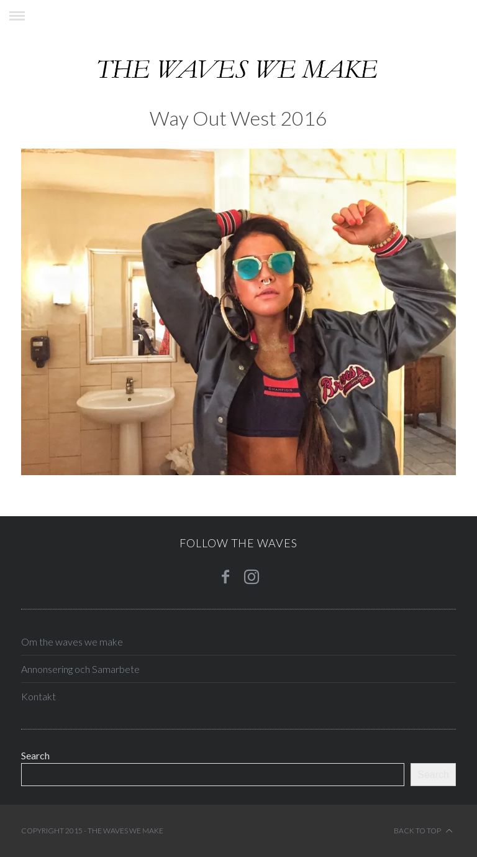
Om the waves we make (72, 641)
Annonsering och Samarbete (80, 669)
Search (35, 755)
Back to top (423, 831)
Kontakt (38, 696)
